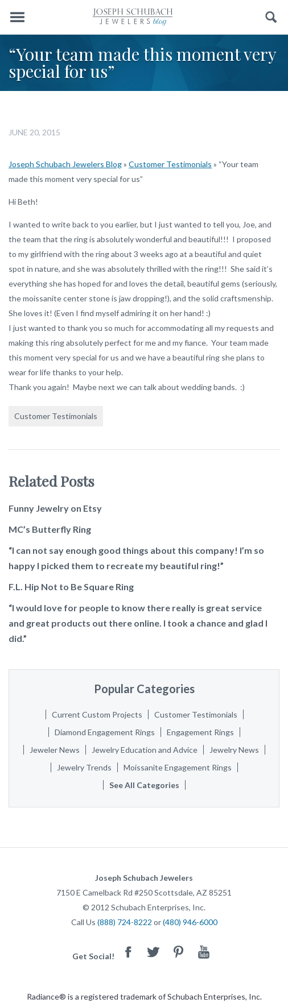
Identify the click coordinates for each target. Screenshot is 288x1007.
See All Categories (144, 785)
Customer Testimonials (170, 164)
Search (271, 17)
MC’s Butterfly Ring (50, 529)
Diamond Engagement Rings (105, 732)
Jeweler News (55, 750)
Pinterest (178, 951)
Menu (17, 17)
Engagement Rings (200, 732)
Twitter (153, 951)
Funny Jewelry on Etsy (55, 508)
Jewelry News (234, 750)
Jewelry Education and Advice (145, 750)
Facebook (128, 951)
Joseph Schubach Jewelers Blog (65, 164)
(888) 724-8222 (124, 922)
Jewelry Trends (84, 767)
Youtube (203, 951)
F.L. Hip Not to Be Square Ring (71, 586)
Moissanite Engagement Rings (178, 767)
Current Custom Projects (97, 714)
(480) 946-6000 (190, 922)
